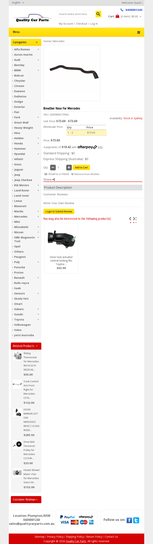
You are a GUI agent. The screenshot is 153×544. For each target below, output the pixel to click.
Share (49, 179)
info (100, 147)
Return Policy (94, 536)
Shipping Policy (75, 536)
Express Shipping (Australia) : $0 (65, 159)
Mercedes (59, 41)
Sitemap (40, 536)
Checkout (81, 23)
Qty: (45, 167)
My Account (66, 23)
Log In (94, 23)
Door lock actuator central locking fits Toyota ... (61, 260)
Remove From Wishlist (86, 174)
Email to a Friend (58, 174)
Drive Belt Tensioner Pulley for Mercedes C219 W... (29, 450)
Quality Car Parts (76, 541)
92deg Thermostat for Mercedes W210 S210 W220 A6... (31, 361)
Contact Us (111, 536)
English (16, 2)
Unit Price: (49, 121)
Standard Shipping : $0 (59, 153)
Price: (46, 140)
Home (47, 41)
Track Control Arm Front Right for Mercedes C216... (31, 389)
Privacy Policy (55, 536)
